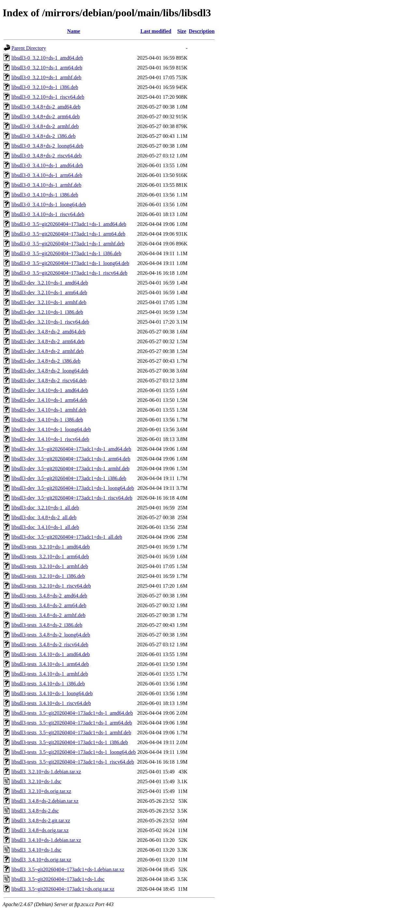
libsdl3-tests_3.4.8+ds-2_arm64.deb (48, 605)
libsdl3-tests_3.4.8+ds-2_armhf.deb (48, 615)
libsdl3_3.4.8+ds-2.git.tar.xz (40, 820)
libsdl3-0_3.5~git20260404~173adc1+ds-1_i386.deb (66, 253)
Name (73, 31)
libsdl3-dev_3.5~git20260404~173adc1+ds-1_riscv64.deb (71, 498)
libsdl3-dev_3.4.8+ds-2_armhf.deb (47, 351)
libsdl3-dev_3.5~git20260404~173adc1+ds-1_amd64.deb (71, 449)
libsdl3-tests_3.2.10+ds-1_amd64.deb (50, 547)
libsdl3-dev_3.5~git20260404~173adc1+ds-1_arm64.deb (70, 459)
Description (202, 31)
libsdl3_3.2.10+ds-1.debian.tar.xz (46, 771)
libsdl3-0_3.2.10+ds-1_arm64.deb (46, 67)
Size (181, 31)
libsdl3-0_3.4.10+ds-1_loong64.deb (48, 204)
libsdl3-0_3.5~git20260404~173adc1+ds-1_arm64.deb (68, 234)
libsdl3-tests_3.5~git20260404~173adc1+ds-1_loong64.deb (73, 752)
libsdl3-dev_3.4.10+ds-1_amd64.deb (49, 390)
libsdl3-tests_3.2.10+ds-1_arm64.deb (50, 556)
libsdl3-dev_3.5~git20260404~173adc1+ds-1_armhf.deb (70, 468)
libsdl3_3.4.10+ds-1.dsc (36, 850)
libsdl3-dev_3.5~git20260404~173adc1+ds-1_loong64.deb (72, 488)
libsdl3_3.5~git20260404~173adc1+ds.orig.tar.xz (62, 889)
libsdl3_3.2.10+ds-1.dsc (36, 781)
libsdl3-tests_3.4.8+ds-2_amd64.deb (49, 595)
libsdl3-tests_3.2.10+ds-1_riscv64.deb (51, 586)
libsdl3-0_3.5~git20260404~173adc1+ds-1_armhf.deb (67, 243)
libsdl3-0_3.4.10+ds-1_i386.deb (44, 195)
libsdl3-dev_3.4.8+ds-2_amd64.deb (48, 331)
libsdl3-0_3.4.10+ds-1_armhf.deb (46, 185)
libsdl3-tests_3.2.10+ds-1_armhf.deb (49, 566)
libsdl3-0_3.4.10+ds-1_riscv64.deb (47, 214)
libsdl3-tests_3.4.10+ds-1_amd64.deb (50, 654)
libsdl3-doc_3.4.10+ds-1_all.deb (45, 527)
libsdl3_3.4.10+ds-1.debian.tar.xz (46, 840)
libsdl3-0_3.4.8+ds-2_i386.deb (43, 136)
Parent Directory (28, 48)
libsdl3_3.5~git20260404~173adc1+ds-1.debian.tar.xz (67, 869)
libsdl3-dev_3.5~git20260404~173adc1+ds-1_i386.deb (68, 478)
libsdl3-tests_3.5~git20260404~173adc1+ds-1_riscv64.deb (72, 762)
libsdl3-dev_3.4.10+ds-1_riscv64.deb (50, 439)
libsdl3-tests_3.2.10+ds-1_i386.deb (48, 576)
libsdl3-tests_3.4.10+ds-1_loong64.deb (52, 693)
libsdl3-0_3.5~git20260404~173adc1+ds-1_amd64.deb (68, 224)
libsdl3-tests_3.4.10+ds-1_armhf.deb (49, 674)
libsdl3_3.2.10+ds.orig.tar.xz (41, 791)
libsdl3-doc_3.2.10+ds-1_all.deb (45, 507)
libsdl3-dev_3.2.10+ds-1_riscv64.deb (50, 322)
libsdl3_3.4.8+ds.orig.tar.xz (40, 830)
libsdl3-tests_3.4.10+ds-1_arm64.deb (50, 664)
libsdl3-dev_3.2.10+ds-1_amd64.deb (49, 283)
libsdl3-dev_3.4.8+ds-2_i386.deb (45, 361)
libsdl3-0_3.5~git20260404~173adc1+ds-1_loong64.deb (70, 263)
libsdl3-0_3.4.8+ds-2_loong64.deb (47, 146)
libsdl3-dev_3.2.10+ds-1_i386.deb (47, 312)
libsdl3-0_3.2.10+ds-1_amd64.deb (47, 58)
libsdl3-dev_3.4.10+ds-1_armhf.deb (48, 410)
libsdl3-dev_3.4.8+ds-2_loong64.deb (49, 371)
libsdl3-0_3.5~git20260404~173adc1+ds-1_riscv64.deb (69, 273)
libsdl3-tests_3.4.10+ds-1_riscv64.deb (51, 703)
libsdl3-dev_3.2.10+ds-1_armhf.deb (48, 302)
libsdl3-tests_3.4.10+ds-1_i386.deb (48, 683)
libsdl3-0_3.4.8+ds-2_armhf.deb (45, 126)
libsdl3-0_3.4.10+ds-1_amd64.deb (47, 165)
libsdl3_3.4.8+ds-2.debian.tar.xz (45, 801)
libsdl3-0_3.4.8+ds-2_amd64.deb (45, 107)
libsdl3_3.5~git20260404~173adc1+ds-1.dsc (58, 879)
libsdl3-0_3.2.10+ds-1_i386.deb (44, 87)
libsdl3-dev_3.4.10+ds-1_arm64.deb (49, 400)
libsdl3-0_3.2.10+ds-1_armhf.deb (46, 77)
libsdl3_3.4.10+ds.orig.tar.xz (41, 859)
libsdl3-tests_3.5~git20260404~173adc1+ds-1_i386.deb (69, 742)
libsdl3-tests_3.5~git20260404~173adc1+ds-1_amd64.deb (72, 713)
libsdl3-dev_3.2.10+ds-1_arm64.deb (49, 292)
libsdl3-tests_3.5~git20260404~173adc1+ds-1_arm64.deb (71, 723)
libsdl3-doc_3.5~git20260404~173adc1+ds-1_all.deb (66, 537)
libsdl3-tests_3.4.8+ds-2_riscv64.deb (49, 644)
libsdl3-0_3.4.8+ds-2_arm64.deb (45, 116)
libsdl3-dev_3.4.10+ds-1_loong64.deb (51, 429)
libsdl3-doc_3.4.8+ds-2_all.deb (44, 517)
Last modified (155, 31)
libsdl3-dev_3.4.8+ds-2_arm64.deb (48, 341)
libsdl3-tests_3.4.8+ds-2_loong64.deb (50, 635)
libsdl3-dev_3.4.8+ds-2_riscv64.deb (49, 380)
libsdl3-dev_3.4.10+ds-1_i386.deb (47, 419)
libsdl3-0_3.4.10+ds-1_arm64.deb (46, 175)
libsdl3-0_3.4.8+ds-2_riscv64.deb (46, 155)
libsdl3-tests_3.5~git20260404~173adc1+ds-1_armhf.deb (71, 732)
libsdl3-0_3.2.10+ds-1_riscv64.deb (47, 97)
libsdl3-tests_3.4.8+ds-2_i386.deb (46, 625)
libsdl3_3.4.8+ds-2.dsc (35, 811)
